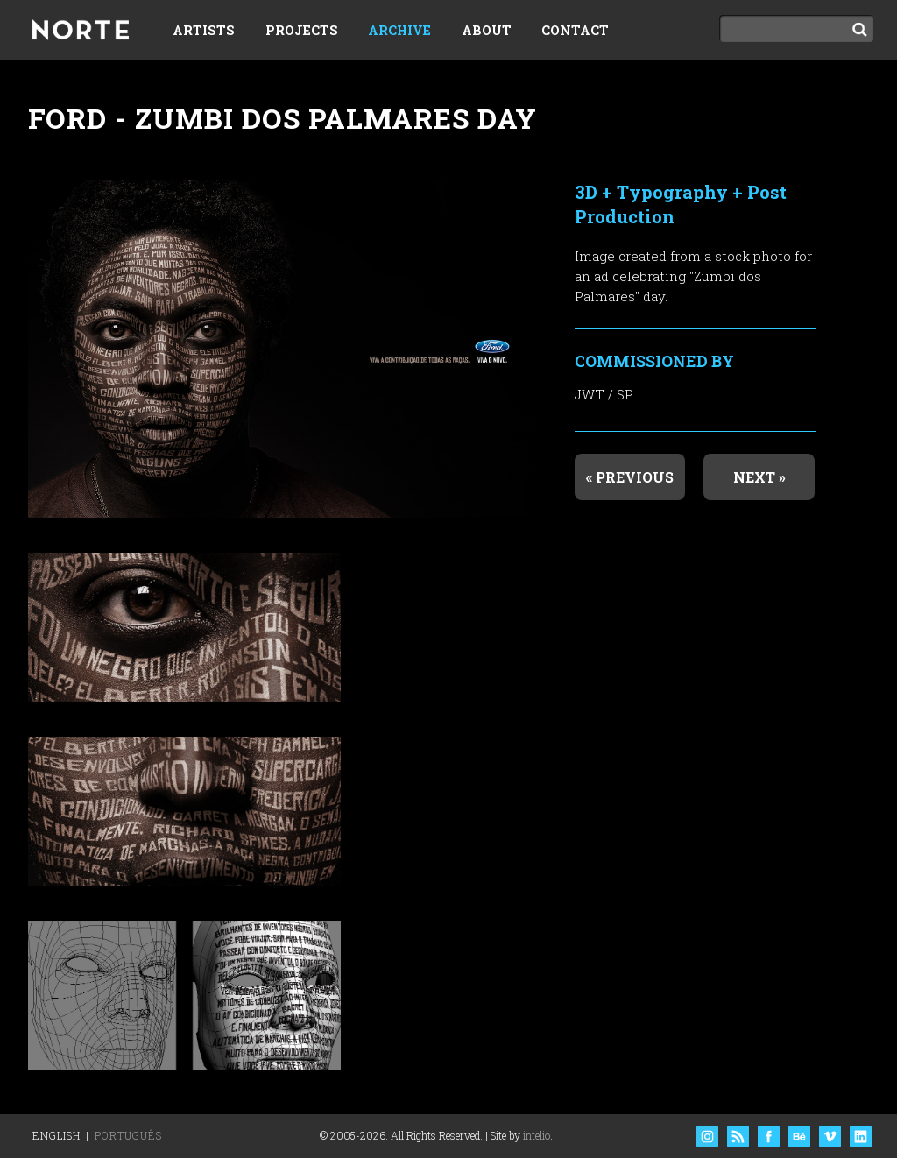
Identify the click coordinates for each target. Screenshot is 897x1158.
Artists (204, 30)
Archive (399, 30)
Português (128, 1135)
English (56, 1135)
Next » (759, 477)
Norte (80, 31)
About (487, 30)
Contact (575, 30)
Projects (301, 30)
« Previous (630, 477)
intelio (536, 1135)
